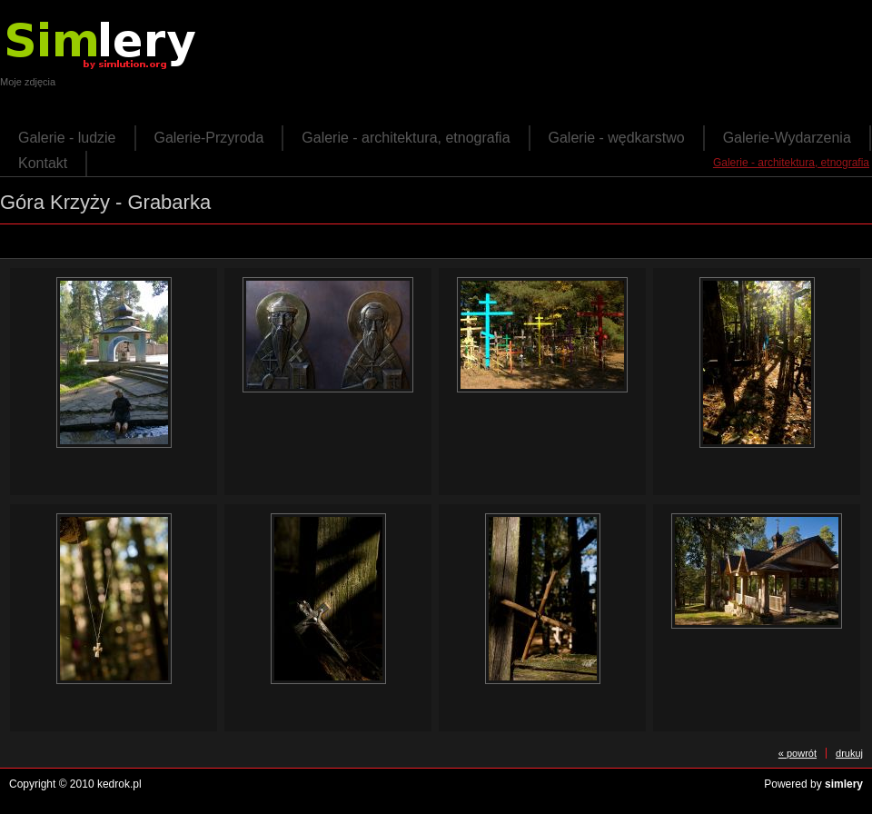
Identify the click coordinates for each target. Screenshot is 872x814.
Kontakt (42, 163)
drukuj (849, 753)
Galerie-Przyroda (209, 137)
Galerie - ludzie (67, 137)
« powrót (797, 753)
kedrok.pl (119, 784)
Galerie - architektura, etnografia (406, 137)
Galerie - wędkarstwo (617, 137)
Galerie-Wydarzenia (787, 137)
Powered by (813, 784)
